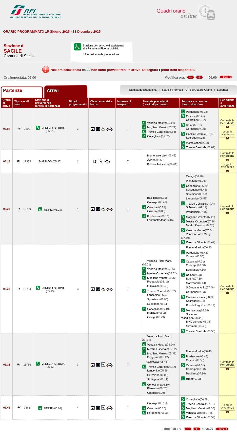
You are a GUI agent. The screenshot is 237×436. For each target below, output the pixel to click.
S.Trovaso (192, 207)
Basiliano (152, 197)
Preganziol (192, 211)
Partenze (12, 90)
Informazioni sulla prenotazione (101, 54)
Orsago (190, 176)
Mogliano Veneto (157, 127)
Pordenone (192, 111)
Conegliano (154, 136)
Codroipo (191, 119)
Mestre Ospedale (196, 221)
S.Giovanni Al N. (196, 287)
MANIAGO (46, 161)
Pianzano (191, 180)
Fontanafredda (156, 219)
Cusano (152, 211)
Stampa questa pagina (143, 89)
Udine (189, 125)
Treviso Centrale (157, 131)
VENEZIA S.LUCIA (52, 128)
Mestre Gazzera (195, 225)
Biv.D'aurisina (194, 321)
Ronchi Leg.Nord (196, 305)
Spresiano (192, 194)
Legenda (222, 89)
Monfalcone (193, 142)
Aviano (151, 159)
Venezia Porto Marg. (198, 234)
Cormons (191, 128)
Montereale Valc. (157, 155)
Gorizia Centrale (196, 133)
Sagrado (191, 137)
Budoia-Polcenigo (158, 164)
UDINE (49, 209)
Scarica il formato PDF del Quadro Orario (187, 89)
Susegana (192, 189)
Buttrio (190, 278)
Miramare (192, 326)
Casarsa (191, 116)
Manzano (191, 283)
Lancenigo (192, 198)
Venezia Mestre (156, 122)
